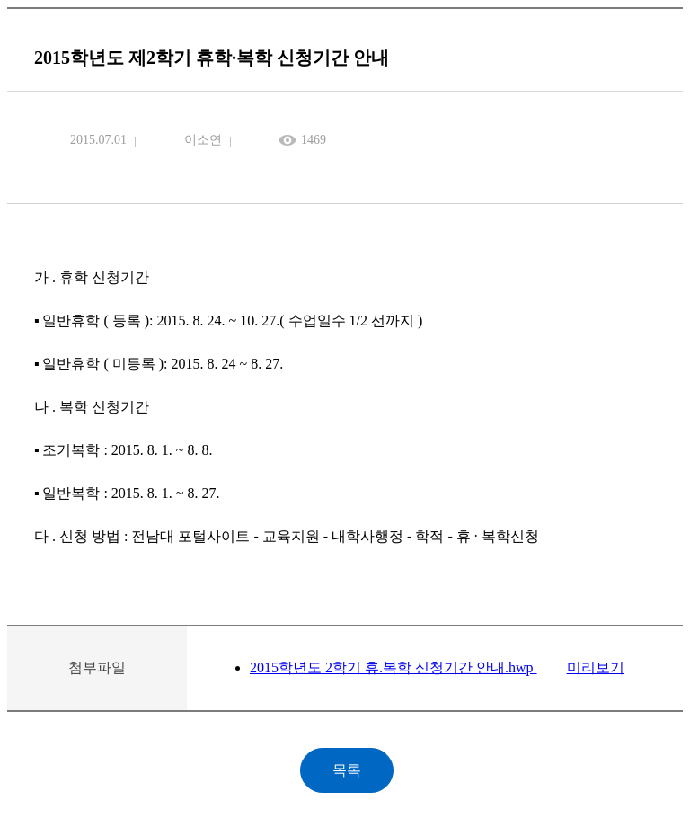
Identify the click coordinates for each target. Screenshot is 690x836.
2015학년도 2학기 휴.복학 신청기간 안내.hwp (393, 667)
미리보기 (595, 667)
